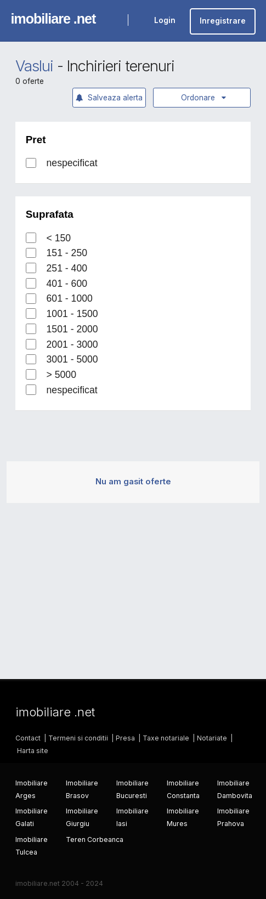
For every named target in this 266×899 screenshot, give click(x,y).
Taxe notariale (166, 738)
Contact (28, 738)
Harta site (32, 751)
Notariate (212, 738)
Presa (125, 738)
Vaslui (34, 66)
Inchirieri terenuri (120, 66)
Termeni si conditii (78, 738)
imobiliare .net (52, 18)
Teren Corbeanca (94, 839)
